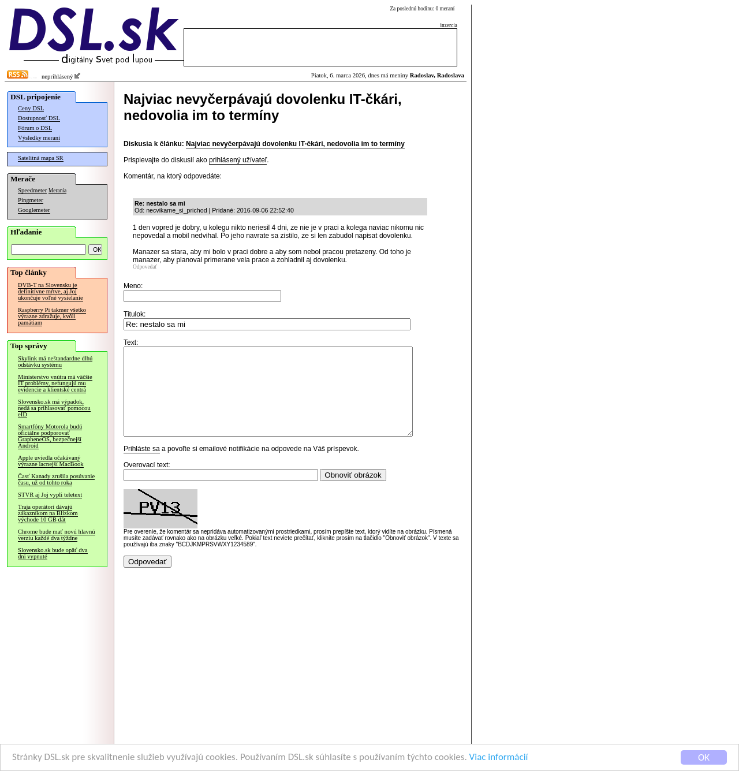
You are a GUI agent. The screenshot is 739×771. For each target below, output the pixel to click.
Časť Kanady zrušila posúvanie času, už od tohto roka (56, 479)
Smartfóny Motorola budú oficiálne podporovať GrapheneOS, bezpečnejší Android (50, 436)
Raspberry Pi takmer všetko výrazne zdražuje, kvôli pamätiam (52, 316)
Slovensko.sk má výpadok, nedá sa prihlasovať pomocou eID (54, 408)
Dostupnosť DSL (39, 118)
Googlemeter (34, 210)
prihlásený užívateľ (238, 160)
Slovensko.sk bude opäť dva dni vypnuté (53, 553)
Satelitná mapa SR (41, 158)
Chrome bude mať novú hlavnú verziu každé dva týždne (56, 534)
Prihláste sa (142, 466)
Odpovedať (145, 267)
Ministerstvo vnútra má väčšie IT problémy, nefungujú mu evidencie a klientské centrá (55, 383)
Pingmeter (30, 200)
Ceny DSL (31, 108)
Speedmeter (32, 190)
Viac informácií (498, 757)
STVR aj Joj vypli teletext (50, 494)
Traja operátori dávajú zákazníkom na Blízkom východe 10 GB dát (48, 513)
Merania (57, 190)
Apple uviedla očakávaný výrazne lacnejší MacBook (51, 461)
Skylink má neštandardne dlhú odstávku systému (55, 361)
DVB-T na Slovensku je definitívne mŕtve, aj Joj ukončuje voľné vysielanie (50, 291)
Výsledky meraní (39, 138)
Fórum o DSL (35, 128)
